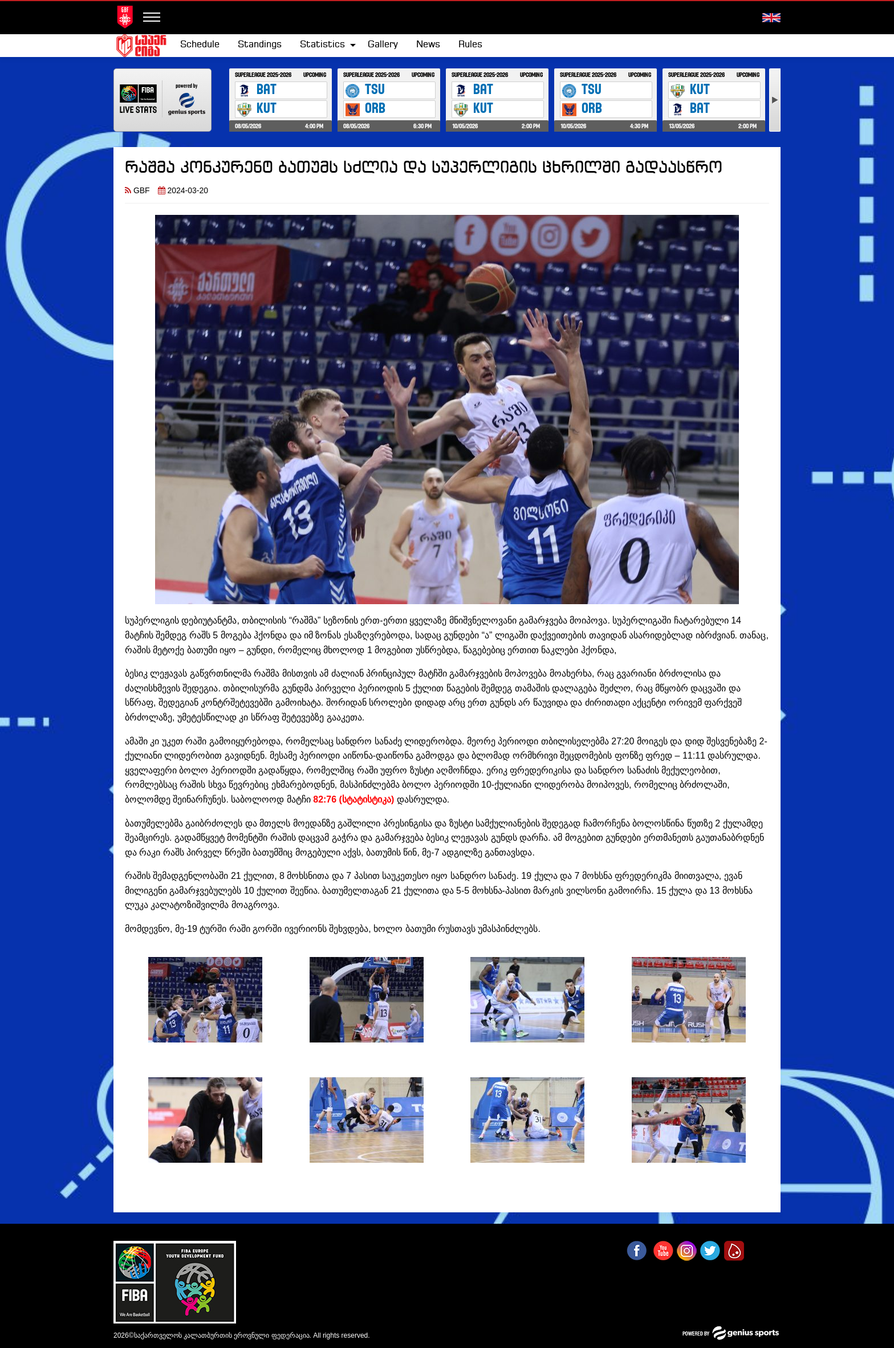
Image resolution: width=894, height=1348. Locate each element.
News (428, 45)
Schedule (200, 45)
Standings (260, 45)
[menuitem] (200, 45)
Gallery (383, 45)
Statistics (322, 45)
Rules (470, 45)
